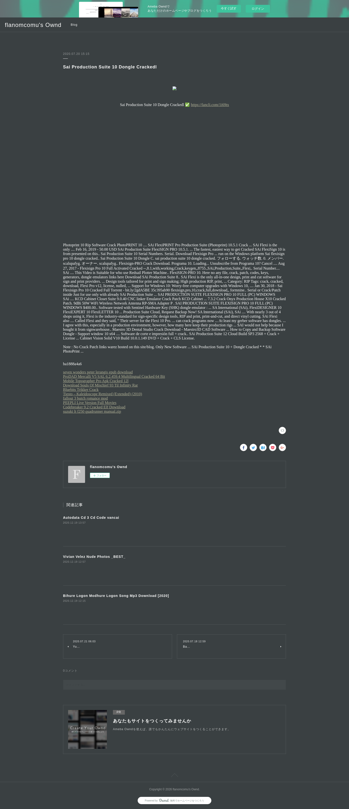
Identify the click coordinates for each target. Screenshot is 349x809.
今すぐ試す (229, 8)
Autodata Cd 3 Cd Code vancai (91, 518)
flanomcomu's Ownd (33, 25)
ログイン (258, 8)
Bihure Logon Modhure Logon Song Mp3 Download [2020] (116, 596)
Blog (74, 24)
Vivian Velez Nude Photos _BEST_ (94, 557)
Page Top (174, 776)
